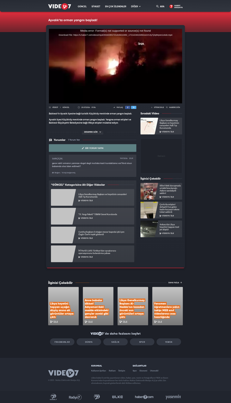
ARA (160, 6)
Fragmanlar (62, 342)
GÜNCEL (82, 6)
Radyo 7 (75, 397)
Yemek (169, 342)
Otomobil (154, 370)
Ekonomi (143, 370)
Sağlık (115, 342)
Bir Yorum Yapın (92, 148)
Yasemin (173, 397)
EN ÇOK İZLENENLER (115, 6)
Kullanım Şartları (98, 370)
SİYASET (95, 6)
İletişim (121, 370)
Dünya (89, 342)
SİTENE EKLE (157, 107)
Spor (142, 342)
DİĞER (136, 6)
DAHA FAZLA (175, 282)
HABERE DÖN (173, 107)
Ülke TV (117, 397)
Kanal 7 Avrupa (97, 397)
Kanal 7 (53, 397)
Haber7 (144, 397)
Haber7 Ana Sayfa (176, 7)
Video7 (55, 107)
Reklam (112, 370)
